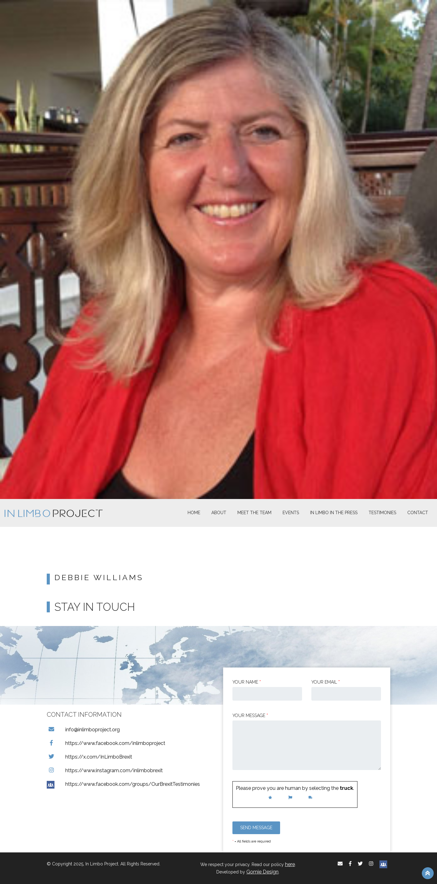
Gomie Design (262, 872)
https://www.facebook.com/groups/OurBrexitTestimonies (123, 784)
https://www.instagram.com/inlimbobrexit (105, 770)
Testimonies (382, 512)
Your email (325, 682)
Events (291, 512)
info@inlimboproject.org (83, 730)
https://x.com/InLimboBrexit (89, 757)
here (290, 864)
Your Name (246, 682)
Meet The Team (254, 512)
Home (194, 512)
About (218, 512)
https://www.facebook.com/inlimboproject (106, 743)
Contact (417, 512)
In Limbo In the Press (333, 512)
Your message (250, 715)
